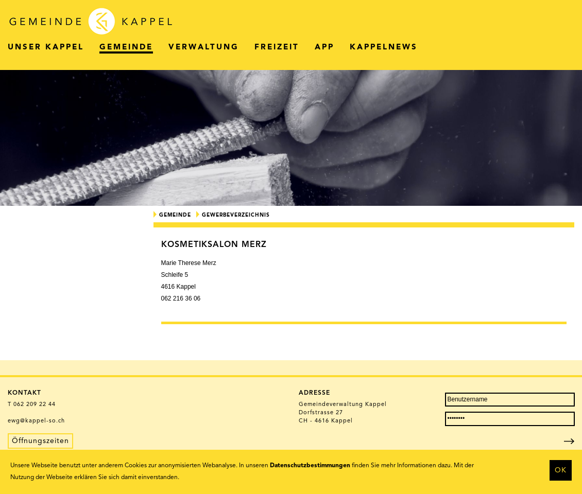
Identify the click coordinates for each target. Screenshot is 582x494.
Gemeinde (175, 215)
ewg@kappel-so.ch (36, 421)
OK (561, 470)
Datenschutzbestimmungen (310, 466)
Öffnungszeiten (40, 441)
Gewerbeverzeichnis (236, 215)
